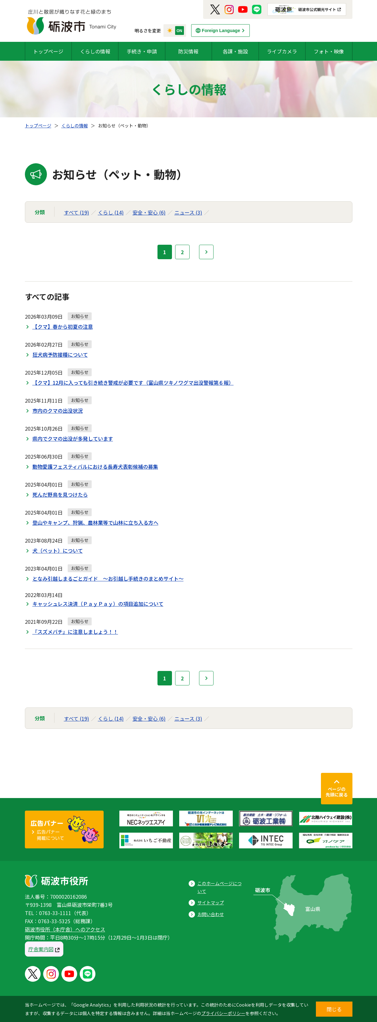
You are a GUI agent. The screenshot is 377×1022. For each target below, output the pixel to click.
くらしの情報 (95, 51)
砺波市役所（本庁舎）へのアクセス (65, 929)
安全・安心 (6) (149, 212)
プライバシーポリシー (223, 1013)
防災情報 (188, 51)
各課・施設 (235, 51)
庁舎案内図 (41, 949)
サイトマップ (210, 902)
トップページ (48, 51)
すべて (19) (76, 212)
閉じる (334, 1009)
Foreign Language (221, 30)
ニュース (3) (188, 212)
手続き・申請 (142, 51)
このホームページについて (219, 887)
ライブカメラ (282, 51)
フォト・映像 (329, 51)
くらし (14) (111, 212)
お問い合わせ (210, 914)
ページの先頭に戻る (337, 792)
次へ (206, 252)
